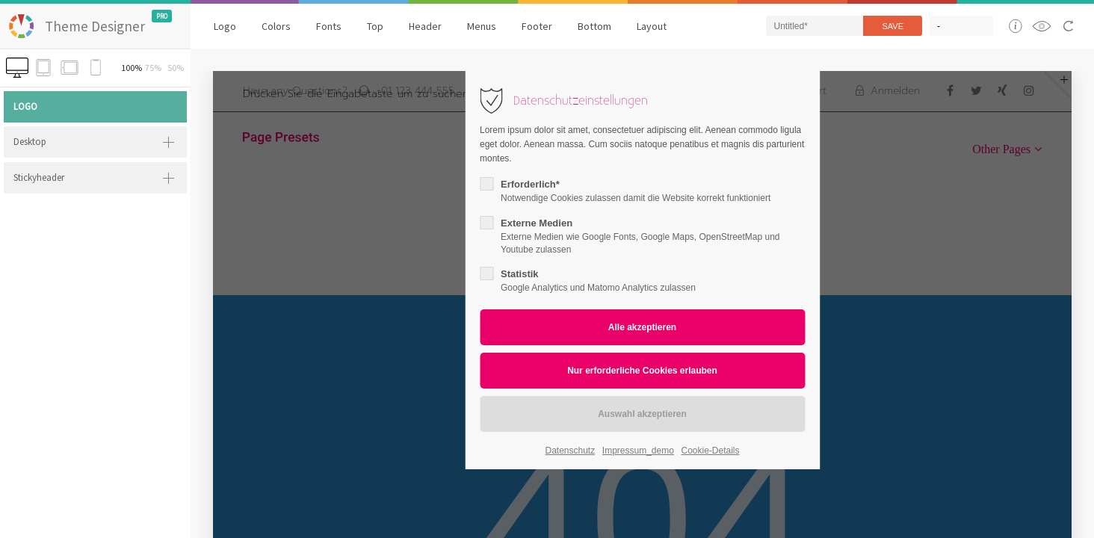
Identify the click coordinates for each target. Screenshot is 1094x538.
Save (892, 26)
